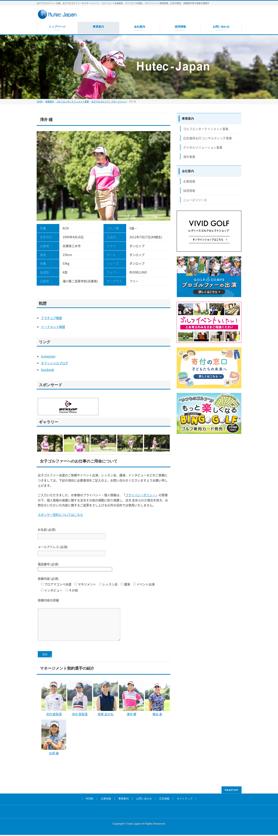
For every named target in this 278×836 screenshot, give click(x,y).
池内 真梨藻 (80, 720)
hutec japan (134, 824)
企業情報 (189, 181)
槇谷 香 (157, 720)
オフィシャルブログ (54, 363)
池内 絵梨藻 (54, 720)
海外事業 (189, 156)
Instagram (48, 356)
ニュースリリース (195, 200)
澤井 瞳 (131, 720)
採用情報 (189, 190)
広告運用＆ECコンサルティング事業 (207, 138)
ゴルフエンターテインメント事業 (205, 129)
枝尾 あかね (105, 720)
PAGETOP (231, 791)
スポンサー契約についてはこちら (60, 514)
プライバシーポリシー (140, 495)
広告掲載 (164, 799)
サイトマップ (184, 799)
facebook (47, 369)
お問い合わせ (144, 799)
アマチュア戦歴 (51, 318)
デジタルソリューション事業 (202, 147)
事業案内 (123, 799)
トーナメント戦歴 (53, 326)
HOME (89, 799)
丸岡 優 (54, 759)
